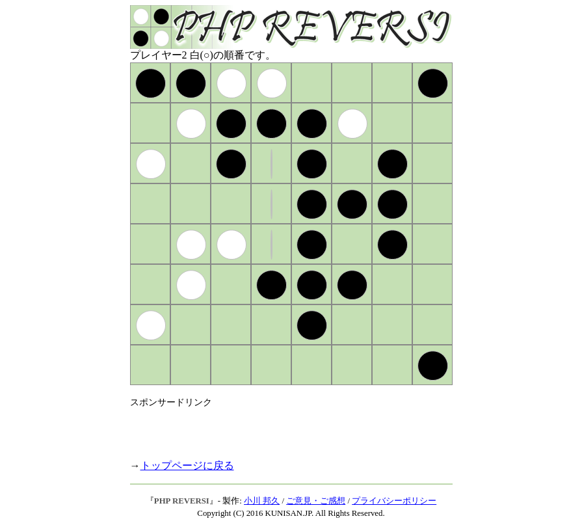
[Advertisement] (282, 428)
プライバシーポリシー (394, 500)
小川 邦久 (262, 500)
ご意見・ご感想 (315, 500)
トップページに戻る (187, 465)
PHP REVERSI (181, 500)
